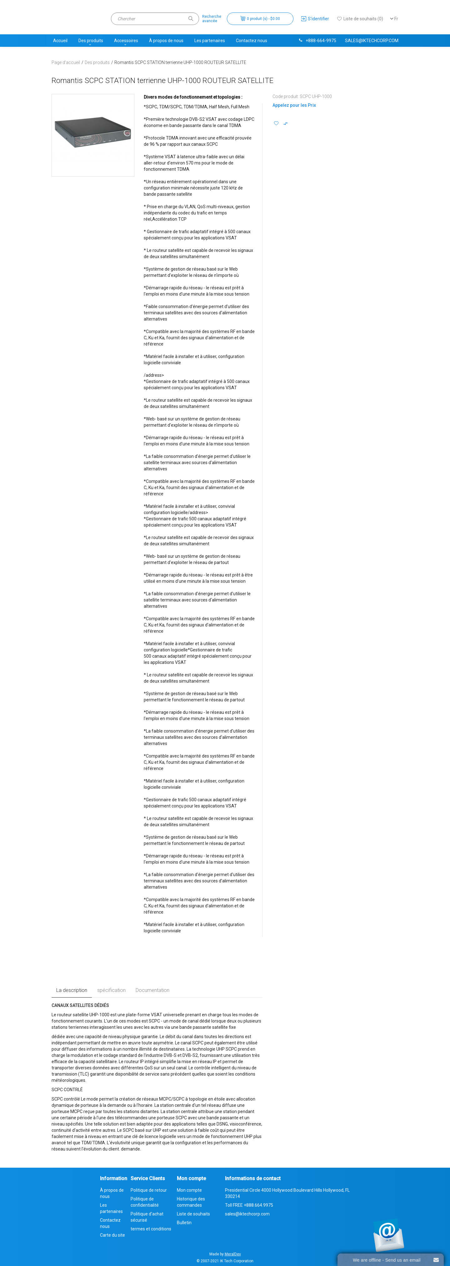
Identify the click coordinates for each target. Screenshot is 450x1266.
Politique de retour (149, 1190)
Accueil (60, 40)
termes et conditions (151, 1228)
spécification (111, 990)
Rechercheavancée (211, 18)
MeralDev (233, 1254)
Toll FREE (249, 1205)
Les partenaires (209, 40)
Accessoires (126, 40)
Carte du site (112, 1235)
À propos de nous (166, 40)
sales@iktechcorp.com (371, 40)
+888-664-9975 (317, 40)
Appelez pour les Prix (294, 105)
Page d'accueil (66, 62)
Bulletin (184, 1222)
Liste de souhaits (193, 1213)
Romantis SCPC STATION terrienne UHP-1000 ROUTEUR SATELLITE (180, 62)
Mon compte (189, 1190)
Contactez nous (251, 40)
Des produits (90, 40)
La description (71, 990)
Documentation (152, 990)
